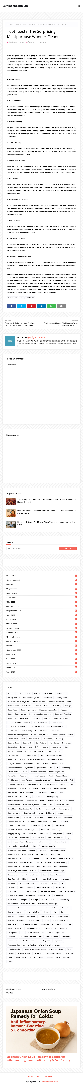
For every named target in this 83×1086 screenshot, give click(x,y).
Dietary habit (22, 751)
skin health (12, 916)
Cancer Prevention (40, 722)
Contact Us (49, 1077)
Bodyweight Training (63, 714)
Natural (48, 862)
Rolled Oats (66, 908)
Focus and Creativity (38, 776)
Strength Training (34, 920)
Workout (50, 957)
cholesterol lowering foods (18, 735)
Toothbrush (12, 937)
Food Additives (62, 776)
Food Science (13, 780)
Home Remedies (14, 813)
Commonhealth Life (16, 5)
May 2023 (42, 667)
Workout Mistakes (63, 957)
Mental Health (27, 854)
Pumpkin (24, 900)
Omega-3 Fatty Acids (48, 879)
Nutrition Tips (59, 871)
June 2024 (42, 619)
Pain (62, 883)
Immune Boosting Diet (16, 821)
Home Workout (29, 813)
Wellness (69, 953)
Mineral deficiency (66, 858)
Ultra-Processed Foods (30, 941)
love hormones (42, 842)
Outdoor (44, 883)
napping (38, 862)
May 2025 (42, 602)
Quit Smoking (64, 900)
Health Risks (12, 792)
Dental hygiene (26, 747)
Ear (60, 751)
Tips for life (30, 298)
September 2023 (42, 650)
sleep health (31, 916)
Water (69, 949)
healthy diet (12, 796)
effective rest (31, 755)
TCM (22, 933)
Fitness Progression (56, 772)
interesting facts (31, 829)
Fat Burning (66, 768)
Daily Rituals (54, 743)
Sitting (55, 912)
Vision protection (29, 945)
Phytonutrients (13, 891)
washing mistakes (56, 949)
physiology (60, 887)
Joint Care (32, 834)
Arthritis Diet (47, 698)
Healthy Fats (39, 796)
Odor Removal (13, 879)
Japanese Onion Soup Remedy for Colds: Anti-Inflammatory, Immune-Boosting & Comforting (38, 1058)
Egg (41, 755)
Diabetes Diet (56, 747)
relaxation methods (15, 908)
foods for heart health (43, 780)
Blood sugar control (28, 710)
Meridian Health (42, 854)
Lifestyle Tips (18, 842)
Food (51, 776)
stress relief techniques (28, 924)
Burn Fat (47, 718)
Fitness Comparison (38, 772)
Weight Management (54, 953)
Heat (44, 805)
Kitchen (68, 834)
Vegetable (46, 941)
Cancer (27, 722)
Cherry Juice (12, 730)
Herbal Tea (12, 809)
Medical (32, 850)
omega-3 (33, 879)
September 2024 (42, 611)
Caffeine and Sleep (60, 718)
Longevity (30, 842)
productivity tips (44, 895)
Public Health (13, 900)
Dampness (66, 743)
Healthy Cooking (57, 792)
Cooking (59, 739)
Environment (29, 763)
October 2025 (42, 584)
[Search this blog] (32, 548)
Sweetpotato (12, 933)
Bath (69, 702)
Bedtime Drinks (13, 706)
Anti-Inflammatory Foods (43, 693)
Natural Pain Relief (44, 867)
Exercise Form (57, 763)
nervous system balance (17, 871)
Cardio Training (57, 722)
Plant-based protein (29, 891)
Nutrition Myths (45, 871)
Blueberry (64, 710)
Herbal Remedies (62, 805)
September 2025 (42, 589)
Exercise (46, 763)
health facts (46, 788)
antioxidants (61, 693)
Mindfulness (51, 858)
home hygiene (64, 809)
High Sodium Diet (25, 809)
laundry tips (58, 838)
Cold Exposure (34, 739)
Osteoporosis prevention (29, 883)
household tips (13, 817)
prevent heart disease (66, 891)
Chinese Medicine (42, 730)
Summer (67, 924)
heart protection (14, 805)
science (20, 912)
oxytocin (54, 883)
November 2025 (42, 580)
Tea (43, 933)
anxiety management (31, 698)
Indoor (10, 825)
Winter (10, 957)
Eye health (29, 768)
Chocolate (56, 730)
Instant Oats (59, 825)
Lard (49, 838)
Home (9, 24)
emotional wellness (55, 759)
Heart (42, 801)
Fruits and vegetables (16, 784)
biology (68, 706)
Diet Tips (11, 751)
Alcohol (11, 693)
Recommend (13, 904)
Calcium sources (14, 722)
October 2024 (42, 606)
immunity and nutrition (59, 821)
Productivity (30, 895)
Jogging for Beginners (16, 834)
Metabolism (55, 854)
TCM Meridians (33, 933)
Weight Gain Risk (24, 953)
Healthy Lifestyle (53, 796)
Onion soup (64, 879)
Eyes (50, 768)
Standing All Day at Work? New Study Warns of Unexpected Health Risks (46, 523)
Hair (72, 784)
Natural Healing (14, 867)
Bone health (12, 718)
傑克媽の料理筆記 (48, 989)
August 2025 (42, 593)
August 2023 (42, 654)
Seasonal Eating (33, 912)
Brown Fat (36, 718)
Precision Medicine (48, 891)
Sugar (58, 924)
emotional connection (16, 759)
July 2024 (42, 615)
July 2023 (42, 659)
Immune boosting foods (37, 821)
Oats (44, 875)
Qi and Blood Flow (48, 900)
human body (39, 817)
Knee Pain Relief (38, 838)
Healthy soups (31, 801)
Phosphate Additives (44, 887)
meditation (43, 850)
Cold (23, 739)
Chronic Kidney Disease (40, 735)
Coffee (70, 735)
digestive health (36, 751)
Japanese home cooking (50, 829)
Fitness (24, 772)
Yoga (10, 961)
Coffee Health (13, 739)
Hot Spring (50, 813)
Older (24, 879)
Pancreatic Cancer (26, 887)
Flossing (23, 776)
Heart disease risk (54, 801)
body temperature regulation (40, 714)
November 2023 (42, 641)
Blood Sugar (12, 710)
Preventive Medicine (15, 895)
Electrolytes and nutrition (55, 755)
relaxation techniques (34, 908)
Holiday (39, 809)
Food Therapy (27, 780)
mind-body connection (34, 858)
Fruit (71, 780)
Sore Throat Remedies (16, 920)
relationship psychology (47, 904)
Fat (57, 768)
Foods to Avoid (61, 780)
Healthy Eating (25, 796)
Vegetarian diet (14, 945)
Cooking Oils (27, 743)
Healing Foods (24, 788)
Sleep (21, 916)
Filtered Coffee (13, 772)
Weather (11, 953)
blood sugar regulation (48, 710)
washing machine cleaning (35, 949)
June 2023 (42, 663)
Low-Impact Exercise (59, 842)
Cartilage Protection (36, 726)
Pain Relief (11, 887)
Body (10, 714)
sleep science (63, 916)
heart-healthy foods (31, 805)
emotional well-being (36, 759)
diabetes (44, 747)
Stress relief (12, 924)
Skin (62, 912)
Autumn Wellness (39, 702)
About (38, 1077)
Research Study (52, 908)
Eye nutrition (41, 768)
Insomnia (47, 825)
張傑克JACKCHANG (16, 42)
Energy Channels (14, 763)
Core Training (41, 743)
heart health (69, 801)
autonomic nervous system (18, 702)
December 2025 (42, 576)
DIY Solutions (51, 751)
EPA (38, 763)
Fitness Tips (12, 776)
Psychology (58, 895)
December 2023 (42, 637)
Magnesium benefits (47, 846)
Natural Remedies (61, 867)
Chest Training (26, 730)
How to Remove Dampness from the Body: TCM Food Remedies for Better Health (46, 512)
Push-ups (34, 900)
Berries (46, 706)
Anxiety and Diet (14, 698)
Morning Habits (26, 862)
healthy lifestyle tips (15, 801)
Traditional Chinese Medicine (31, 937)
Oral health (12, 883)
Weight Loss (38, 953)
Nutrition (33, 871)
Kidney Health (57, 834)
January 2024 (42, 632)
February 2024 (42, 628)
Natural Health (28, 867)
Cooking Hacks (13, 743)
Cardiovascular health (16, 726)
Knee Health (24, 838)
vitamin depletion (14, 949)
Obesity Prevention (57, 875)
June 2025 (42, 597)
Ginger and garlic (34, 784)
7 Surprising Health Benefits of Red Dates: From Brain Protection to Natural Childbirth (46, 500)
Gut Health (64, 784)
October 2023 (42, 646)
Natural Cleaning (60, 862)
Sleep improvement (47, 916)
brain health (25, 718)
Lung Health (12, 846)
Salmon (11, 912)
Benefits (38, 706)
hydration (68, 817)
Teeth (50, 933)
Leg (68, 838)
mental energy (13, 854)
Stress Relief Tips (46, 924)
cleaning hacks (59, 735)
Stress (47, 920)
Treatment (65, 937)
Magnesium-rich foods (17, 850)
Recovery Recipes (28, 904)
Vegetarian (58, 941)
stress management (60, 920)
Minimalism (12, 862)
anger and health (23, 693)
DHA (36, 747)
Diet (66, 747)
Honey (40, 813)
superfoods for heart (34, 928)
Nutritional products (15, 875)
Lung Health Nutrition (28, 846)
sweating (63, 928)
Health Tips (43, 792)
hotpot (60, 813)
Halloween (12, 788)
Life (21, 298)
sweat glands (50, 928)
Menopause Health (57, 850)
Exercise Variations (15, 768)
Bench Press (27, 706)
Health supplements (28, 792)
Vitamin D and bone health (49, 945)
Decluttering (12, 747)
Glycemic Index (51, 784)
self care (46, 912)
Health (35, 788)
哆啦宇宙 (9, 993)
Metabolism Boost (15, 858)
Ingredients (20, 825)
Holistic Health (50, 809)
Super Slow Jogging (15, 928)
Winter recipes (21, 957)
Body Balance (20, 714)
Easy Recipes (13, 755)
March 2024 (42, 624)
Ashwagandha (61, 698)
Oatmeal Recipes (32, 875)
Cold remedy (48, 739)
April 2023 (42, 672)
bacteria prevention (56, 702)
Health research (60, 788)
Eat (22, 755)
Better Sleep (57, 706)
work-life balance (36, 957)
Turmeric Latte (13, 941)
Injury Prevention (34, 825)
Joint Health (43, 834)
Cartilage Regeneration (56, 726)
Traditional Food (52, 937)
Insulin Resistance (15, 829)
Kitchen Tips (12, 838)
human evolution (54, 817)
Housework (17, 24)
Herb (50, 805)
